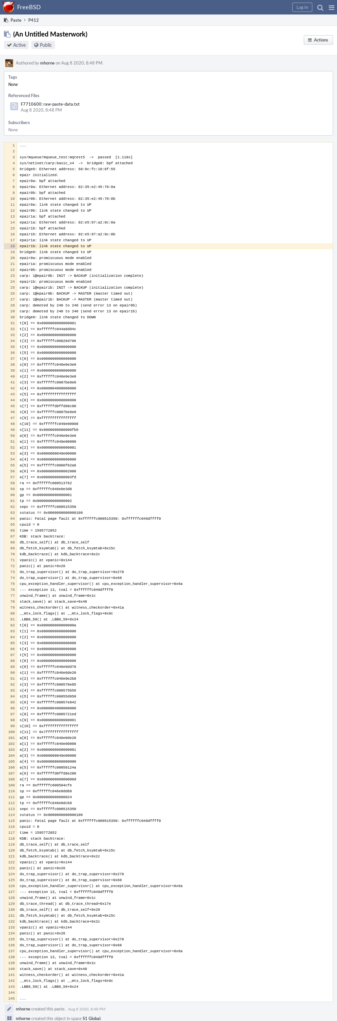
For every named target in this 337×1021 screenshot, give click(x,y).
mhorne (47, 63)
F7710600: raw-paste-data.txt (50, 104)
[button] (331, 7)
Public (46, 45)
